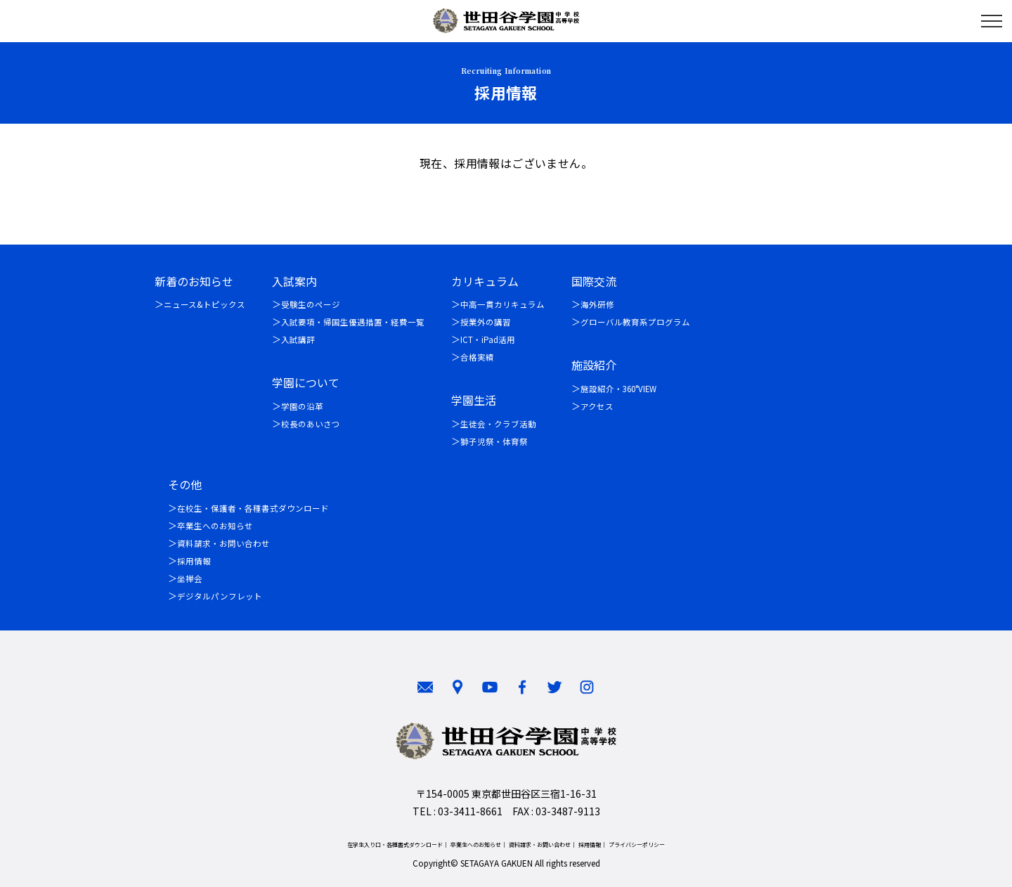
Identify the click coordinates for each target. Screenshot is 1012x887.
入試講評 (298, 339)
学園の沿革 (302, 406)
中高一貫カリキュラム (502, 304)
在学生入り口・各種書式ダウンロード (395, 844)
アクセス (597, 406)
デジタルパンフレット (219, 596)
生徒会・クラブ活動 (498, 423)
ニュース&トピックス (204, 304)
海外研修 (597, 304)
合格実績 (477, 357)
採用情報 (194, 560)
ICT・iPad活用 (487, 339)
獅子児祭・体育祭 (494, 441)
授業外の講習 (485, 322)
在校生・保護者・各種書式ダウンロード (253, 508)
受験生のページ (310, 304)
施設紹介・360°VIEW (618, 388)
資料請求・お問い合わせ (223, 543)
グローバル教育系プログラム (635, 322)
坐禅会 (189, 578)
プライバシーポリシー (637, 844)
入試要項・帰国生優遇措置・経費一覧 (352, 322)
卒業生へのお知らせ (215, 525)
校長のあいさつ (310, 423)
